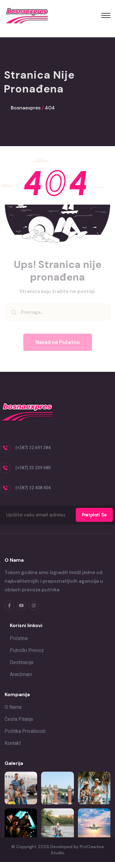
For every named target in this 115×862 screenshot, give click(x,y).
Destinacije (22, 662)
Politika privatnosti (25, 731)
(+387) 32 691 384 (33, 447)
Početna (19, 638)
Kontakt (13, 743)
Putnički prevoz (27, 650)
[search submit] (14, 314)
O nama (13, 707)
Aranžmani (21, 674)
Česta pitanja (19, 719)
